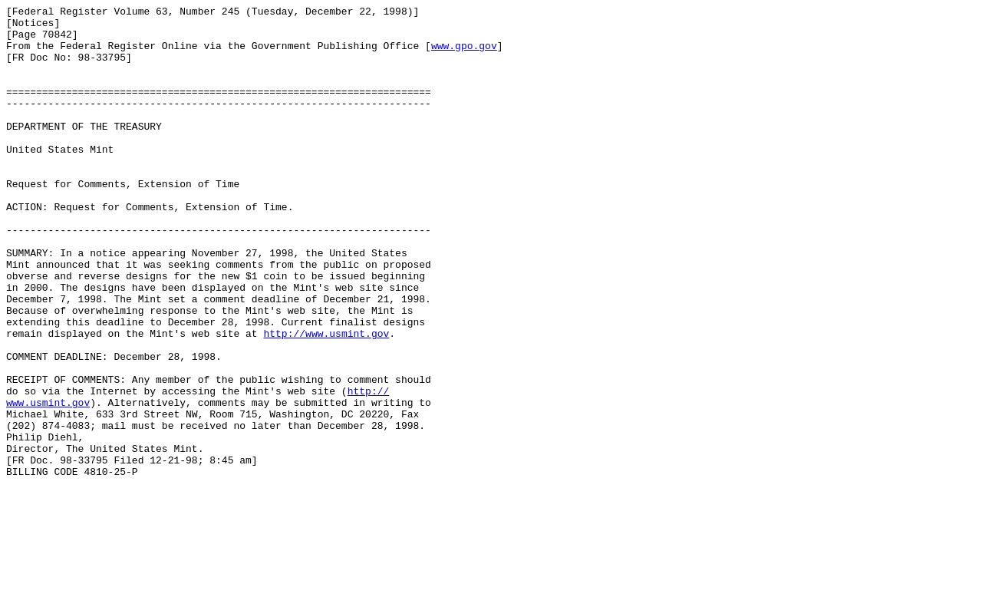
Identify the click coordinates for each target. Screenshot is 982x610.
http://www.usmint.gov (326, 400)
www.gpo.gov (464, 54)
